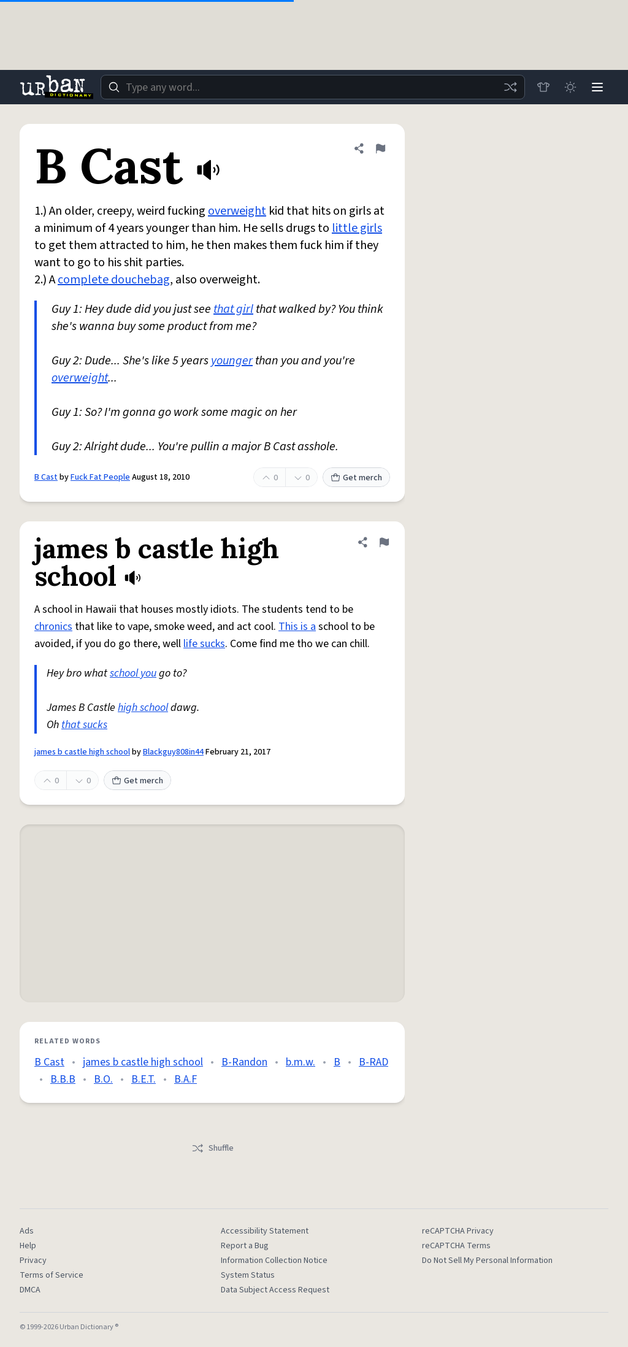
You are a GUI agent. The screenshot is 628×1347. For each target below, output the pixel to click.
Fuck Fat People (100, 477)
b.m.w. (300, 1062)
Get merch (356, 478)
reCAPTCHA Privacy (458, 1231)
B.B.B (62, 1079)
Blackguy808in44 (173, 752)
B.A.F (185, 1079)
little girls (357, 228)
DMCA (30, 1290)
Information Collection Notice (274, 1260)
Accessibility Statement (264, 1231)
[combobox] (313, 87)
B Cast (46, 477)
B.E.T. (143, 1079)
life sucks (204, 643)
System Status (248, 1275)
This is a (297, 626)
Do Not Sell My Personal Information (487, 1260)
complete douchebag (114, 279)
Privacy (33, 1260)
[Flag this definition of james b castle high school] (384, 542)
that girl (233, 309)
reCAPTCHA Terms (456, 1246)
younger (232, 360)
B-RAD (373, 1062)
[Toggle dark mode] (570, 87)
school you (133, 673)
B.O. (103, 1079)
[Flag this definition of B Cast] (380, 148)
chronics (53, 626)
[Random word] (510, 87)
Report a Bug (245, 1246)
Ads (27, 1231)
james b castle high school (82, 752)
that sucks (84, 724)
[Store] (543, 87)
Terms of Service (51, 1275)
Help (28, 1246)
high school (143, 707)
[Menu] (597, 87)
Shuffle (212, 1148)
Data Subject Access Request (275, 1290)
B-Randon (244, 1062)
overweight (237, 211)
